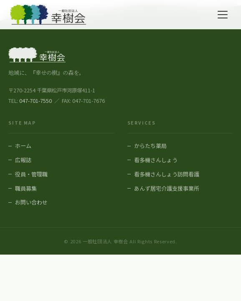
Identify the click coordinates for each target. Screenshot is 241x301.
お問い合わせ (31, 202)
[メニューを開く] (222, 15)
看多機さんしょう (156, 160)
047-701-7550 (35, 101)
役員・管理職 (31, 174)
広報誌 (23, 160)
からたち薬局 (150, 146)
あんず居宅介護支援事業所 (166, 188)
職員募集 (26, 188)
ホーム (23, 146)
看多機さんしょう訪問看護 (166, 174)
